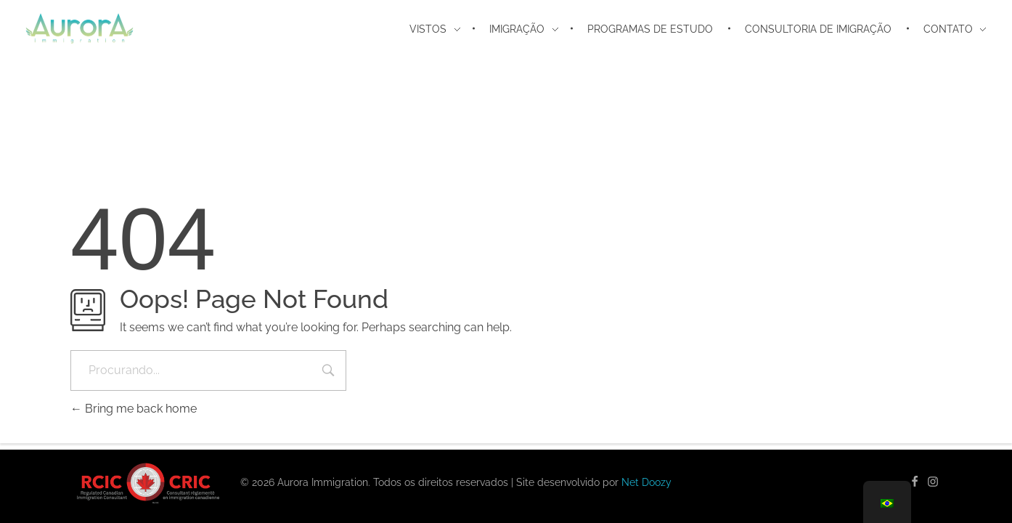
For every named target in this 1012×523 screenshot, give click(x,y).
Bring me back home (133, 408)
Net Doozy (646, 482)
